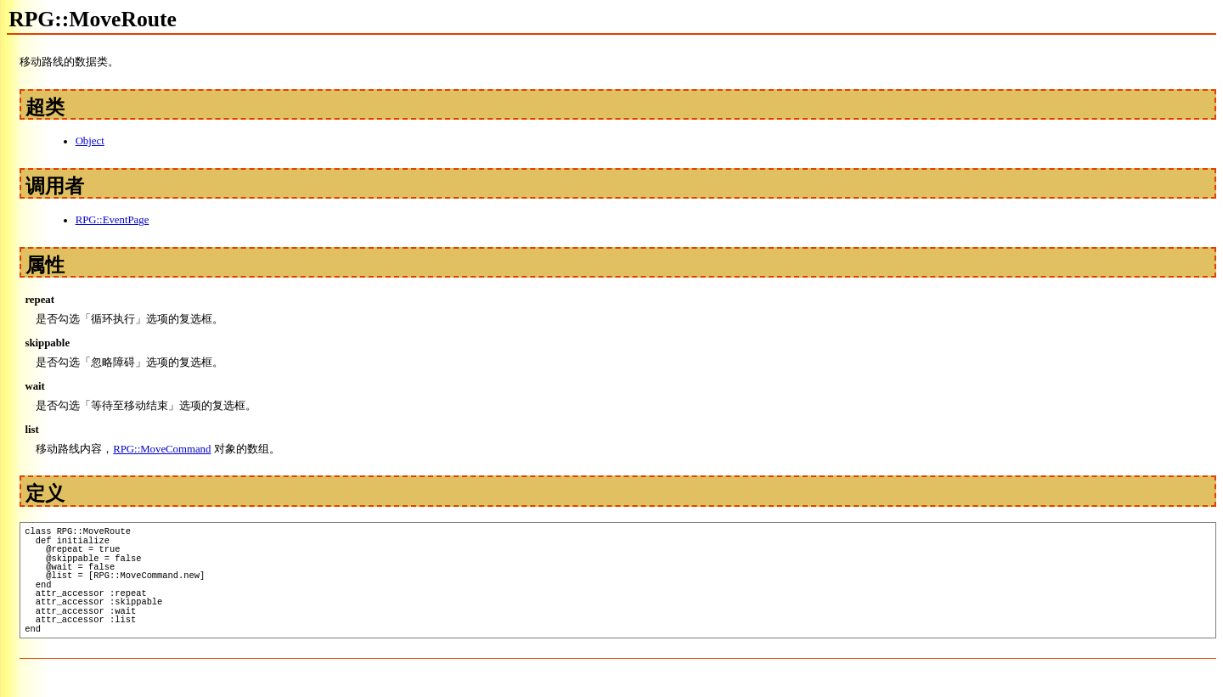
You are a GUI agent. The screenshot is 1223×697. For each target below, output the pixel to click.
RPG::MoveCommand (162, 449)
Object (90, 141)
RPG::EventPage (112, 220)
